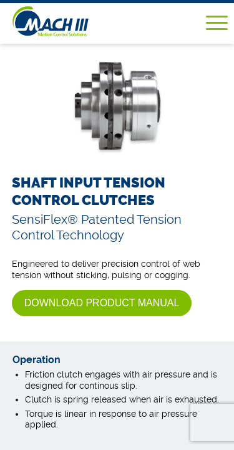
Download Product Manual (102, 303)
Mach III (69, 21)
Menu (217, 23)
